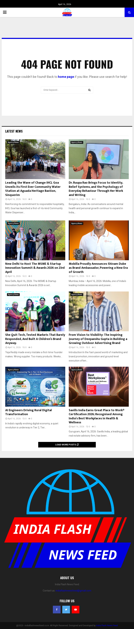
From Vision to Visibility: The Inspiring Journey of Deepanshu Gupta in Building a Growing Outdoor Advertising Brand (98, 339)
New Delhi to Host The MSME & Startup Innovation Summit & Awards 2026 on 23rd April (35, 268)
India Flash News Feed (107, 625)
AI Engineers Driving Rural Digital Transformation (28, 412)
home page (66, 77)
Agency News (13, 142)
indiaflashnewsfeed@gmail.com (73, 590)
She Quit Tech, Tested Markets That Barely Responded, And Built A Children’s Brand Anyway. (35, 339)
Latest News (14, 131)
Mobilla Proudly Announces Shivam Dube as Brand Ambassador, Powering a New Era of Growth (98, 268)
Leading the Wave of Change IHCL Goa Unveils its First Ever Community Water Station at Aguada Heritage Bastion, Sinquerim (33, 189)
